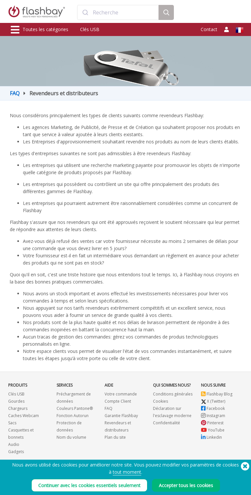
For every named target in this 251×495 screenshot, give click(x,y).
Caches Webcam (23, 415)
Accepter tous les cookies (186, 485)
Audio (13, 444)
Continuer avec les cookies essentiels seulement (89, 485)
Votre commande (121, 394)
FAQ (15, 93)
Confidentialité (166, 423)
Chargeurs (17, 408)
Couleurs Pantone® (75, 408)
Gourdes (16, 401)
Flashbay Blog (216, 394)
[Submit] (85, 12)
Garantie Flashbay (121, 415)
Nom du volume (71, 437)
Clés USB (89, 29)
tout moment (127, 472)
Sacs (12, 423)
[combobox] (118, 12)
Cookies (160, 401)
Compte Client (118, 401)
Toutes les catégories (39, 30)
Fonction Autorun (73, 415)
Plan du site (115, 437)
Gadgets (16, 451)
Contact (209, 29)
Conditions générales (172, 394)
